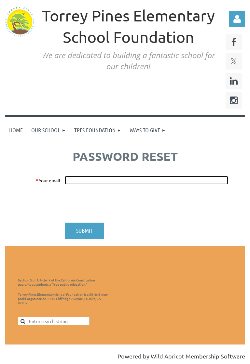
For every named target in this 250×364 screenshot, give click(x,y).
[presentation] (114, 203)
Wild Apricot (167, 356)
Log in (237, 19)
